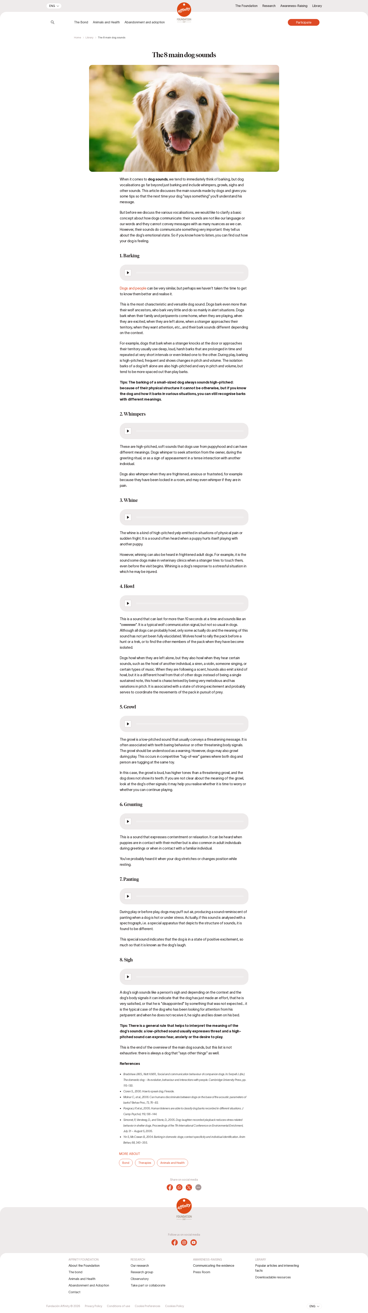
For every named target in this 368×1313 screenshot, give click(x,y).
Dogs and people (133, 288)
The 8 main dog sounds (111, 37)
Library (89, 37)
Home (77, 37)
